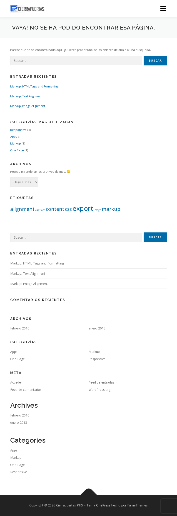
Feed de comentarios (26, 389)
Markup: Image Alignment (27, 106)
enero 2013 (97, 328)
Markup (15, 143)
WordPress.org (99, 389)
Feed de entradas (101, 382)
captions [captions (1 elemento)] (40, 210)
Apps (13, 137)
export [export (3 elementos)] (82, 208)
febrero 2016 (19, 328)
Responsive (18, 130)
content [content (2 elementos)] (55, 209)
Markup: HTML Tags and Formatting (34, 86)
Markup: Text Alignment (26, 96)
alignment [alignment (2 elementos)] (22, 209)
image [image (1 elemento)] (97, 210)
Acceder (16, 382)
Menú (163, 8)
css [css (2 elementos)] (68, 209)
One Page (17, 150)
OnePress (103, 505)
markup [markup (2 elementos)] (111, 209)
